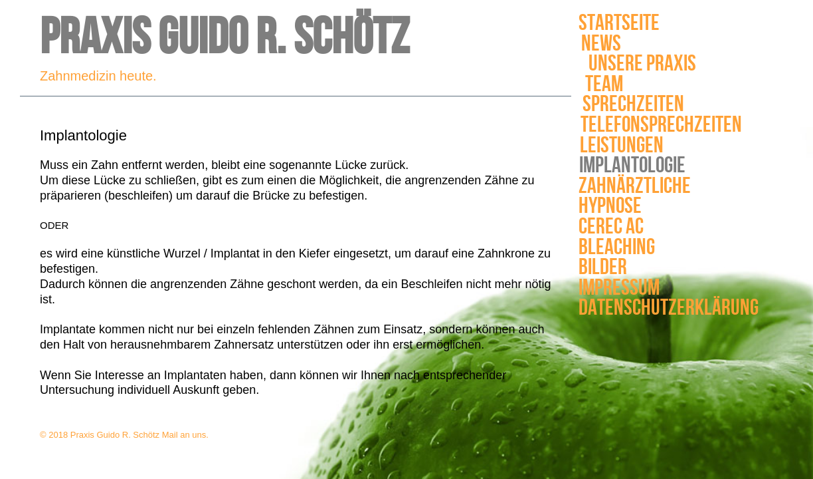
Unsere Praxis (641, 64)
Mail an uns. (185, 435)
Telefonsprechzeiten (655, 125)
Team (601, 85)
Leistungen (620, 146)
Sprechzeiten (631, 104)
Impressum (603, 288)
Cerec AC (609, 227)
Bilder (592, 267)
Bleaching (610, 248)
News (606, 44)
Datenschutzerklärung (645, 308)
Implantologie (632, 166)
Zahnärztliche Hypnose (635, 196)
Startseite (619, 23)
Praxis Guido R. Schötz (224, 38)
